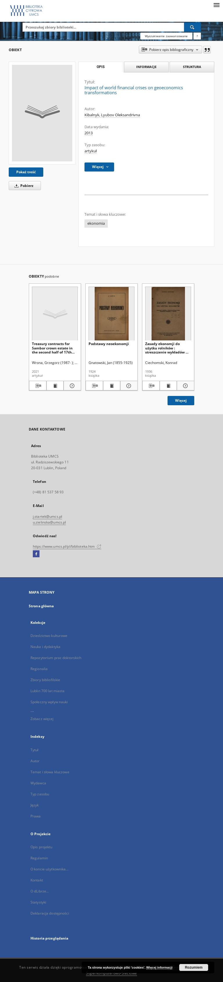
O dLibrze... (39, 891)
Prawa (35, 816)
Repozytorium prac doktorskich (55, 657)
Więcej (181, 400)
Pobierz (22, 185)
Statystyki (38, 902)
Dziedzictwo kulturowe (49, 635)
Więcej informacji (159, 967)
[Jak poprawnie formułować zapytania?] (197, 36)
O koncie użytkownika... (49, 869)
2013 (88, 133)
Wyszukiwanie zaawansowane (166, 36)
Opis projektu (41, 846)
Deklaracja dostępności (49, 913)
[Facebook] (36, 554)
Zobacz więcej (42, 718)
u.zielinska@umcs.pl (49, 522)
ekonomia (96, 223)
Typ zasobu (39, 794)
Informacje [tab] (146, 67)
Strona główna (41, 606)
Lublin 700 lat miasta (47, 690)
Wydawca (38, 783)
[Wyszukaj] (192, 27)
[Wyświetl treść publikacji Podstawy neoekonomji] (111, 386)
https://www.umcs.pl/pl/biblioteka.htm (67, 546)
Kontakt (36, 880)
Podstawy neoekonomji (109, 343)
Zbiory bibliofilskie (45, 679)
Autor (35, 760)
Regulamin (39, 858)
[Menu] (216, 4)
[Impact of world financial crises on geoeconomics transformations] (42, 113)
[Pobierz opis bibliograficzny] (37, 386)
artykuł (90, 151)
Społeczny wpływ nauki (49, 701)
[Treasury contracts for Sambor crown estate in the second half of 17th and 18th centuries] (55, 314)
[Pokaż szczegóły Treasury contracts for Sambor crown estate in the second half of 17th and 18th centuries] (71, 386)
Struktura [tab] (192, 67)
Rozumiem (194, 967)
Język (34, 805)
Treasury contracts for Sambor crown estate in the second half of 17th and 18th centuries (52, 347)
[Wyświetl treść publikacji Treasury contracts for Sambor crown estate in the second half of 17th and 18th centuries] (55, 386)
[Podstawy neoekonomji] (111, 314)
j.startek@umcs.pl (47, 516)
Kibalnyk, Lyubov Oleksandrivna (112, 115)
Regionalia (39, 668)
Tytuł (34, 749)
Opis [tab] (101, 67)
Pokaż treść (26, 171)
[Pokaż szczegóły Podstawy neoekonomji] (128, 386)
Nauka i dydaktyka (45, 646)
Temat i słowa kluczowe (49, 771)
